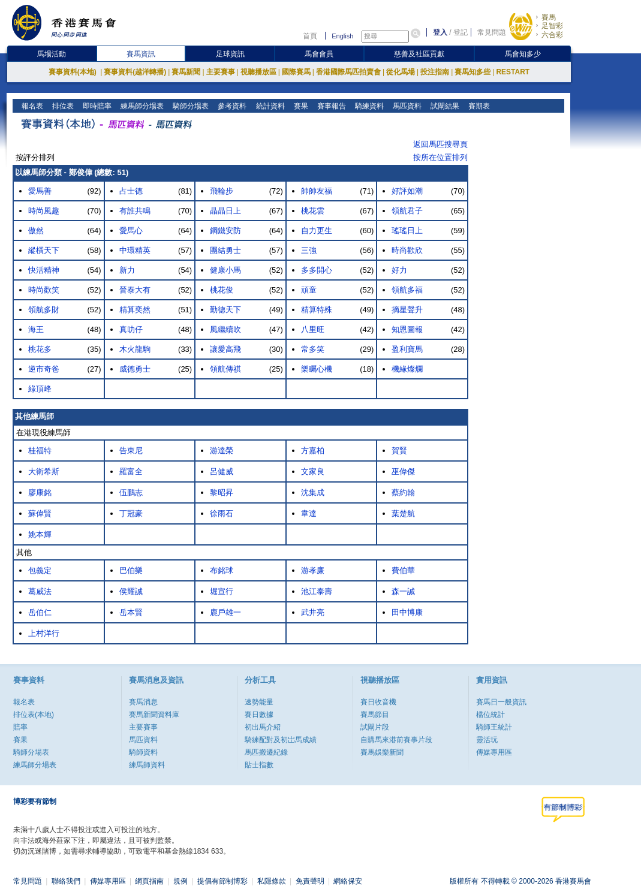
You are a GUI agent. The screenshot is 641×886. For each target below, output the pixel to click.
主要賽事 (220, 72)
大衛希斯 (43, 471)
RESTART (512, 72)
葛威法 (40, 591)
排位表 (62, 106)
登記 (460, 32)
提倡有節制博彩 (222, 881)
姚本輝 (40, 534)
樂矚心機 (316, 368)
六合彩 (552, 35)
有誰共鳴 (135, 210)
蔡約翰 (403, 492)
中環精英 (135, 250)
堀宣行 (221, 591)
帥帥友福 (316, 190)
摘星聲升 (407, 309)
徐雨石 (221, 513)
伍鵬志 (131, 492)
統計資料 (269, 106)
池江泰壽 (316, 591)
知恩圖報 (407, 329)
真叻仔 (131, 329)
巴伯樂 (131, 570)
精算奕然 (135, 309)
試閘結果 (443, 106)
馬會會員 (319, 54)
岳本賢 (131, 612)
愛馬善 (40, 190)
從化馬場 (400, 72)
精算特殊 (316, 309)
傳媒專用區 (494, 752)
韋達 (309, 513)
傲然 (36, 230)
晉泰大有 (135, 289)
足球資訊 (230, 54)
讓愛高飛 (225, 349)
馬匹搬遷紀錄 (266, 752)
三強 (309, 250)
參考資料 (231, 106)
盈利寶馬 (407, 349)
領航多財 (43, 309)
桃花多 (40, 349)
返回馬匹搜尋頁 (440, 144)
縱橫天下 (43, 250)
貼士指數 (259, 765)
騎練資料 (368, 106)
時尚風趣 (43, 210)
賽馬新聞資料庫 (154, 714)
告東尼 (131, 450)
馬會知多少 (523, 54)
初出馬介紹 (263, 727)
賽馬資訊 (141, 54)
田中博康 (407, 612)
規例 (180, 881)
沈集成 (312, 492)
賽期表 (477, 106)
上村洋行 (43, 633)
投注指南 (434, 72)
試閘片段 (374, 727)
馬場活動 (51, 54)
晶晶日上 (225, 210)
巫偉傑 (403, 471)
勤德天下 (225, 309)
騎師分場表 (190, 106)
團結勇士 (225, 250)
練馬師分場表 (141, 106)
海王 (36, 329)
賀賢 (399, 450)
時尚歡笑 (43, 289)
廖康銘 (40, 492)
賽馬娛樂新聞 (382, 752)
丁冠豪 (131, 513)
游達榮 (221, 450)
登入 (440, 32)
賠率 (20, 727)
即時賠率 (96, 106)
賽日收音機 (378, 702)
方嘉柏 (312, 450)
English (342, 36)
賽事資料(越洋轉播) (135, 72)
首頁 (310, 36)
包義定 (40, 570)
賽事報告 (330, 106)
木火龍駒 (135, 349)
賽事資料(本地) (73, 72)
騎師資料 (143, 752)
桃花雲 (312, 210)
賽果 (299, 106)
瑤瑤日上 (407, 230)
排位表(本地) (33, 714)
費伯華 (403, 570)
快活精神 (43, 270)
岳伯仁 (40, 612)
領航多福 (407, 289)
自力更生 (316, 230)
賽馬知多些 (472, 72)
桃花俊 (221, 289)
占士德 (131, 190)
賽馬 (548, 17)
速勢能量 (259, 702)
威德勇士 (135, 368)
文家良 (312, 471)
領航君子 (407, 210)
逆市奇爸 (43, 368)
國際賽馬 (296, 72)
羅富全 (131, 471)
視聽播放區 (258, 72)
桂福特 (40, 450)
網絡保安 (347, 881)
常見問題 (491, 32)
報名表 (31, 106)
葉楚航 (403, 513)
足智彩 (552, 26)
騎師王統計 (494, 727)
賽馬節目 (374, 714)
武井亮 (312, 612)
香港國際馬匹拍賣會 (348, 72)
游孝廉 (312, 570)
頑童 (309, 289)
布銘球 (221, 570)
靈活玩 (487, 740)
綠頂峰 (40, 388)
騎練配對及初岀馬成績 (281, 740)
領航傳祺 (225, 368)
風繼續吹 (225, 329)
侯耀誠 (131, 591)
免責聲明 (310, 881)
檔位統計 (490, 714)
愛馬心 (131, 230)
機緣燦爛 (407, 368)
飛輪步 (221, 190)
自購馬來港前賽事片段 (396, 740)
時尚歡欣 (407, 250)
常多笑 (312, 349)
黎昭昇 (221, 492)
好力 (399, 270)
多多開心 (316, 270)
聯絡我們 (66, 881)
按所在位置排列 (440, 157)
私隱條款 (271, 881)
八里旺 (312, 329)
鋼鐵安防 (225, 230)
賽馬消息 (143, 702)
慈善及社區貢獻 (419, 54)
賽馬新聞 (185, 72)
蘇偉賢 (40, 513)
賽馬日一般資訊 (501, 702)
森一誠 (403, 591)
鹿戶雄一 (225, 612)
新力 (127, 270)
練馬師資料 (147, 765)
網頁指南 (149, 881)
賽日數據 (259, 714)
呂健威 (221, 471)
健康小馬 (225, 270)
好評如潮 (407, 190)
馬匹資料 (405, 106)
